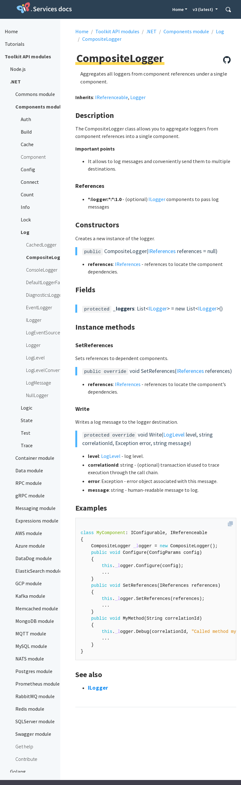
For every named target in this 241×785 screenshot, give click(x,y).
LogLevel (174, 434)
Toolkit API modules (117, 31)
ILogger (156, 199)
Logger (138, 97)
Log (220, 31)
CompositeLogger (101, 39)
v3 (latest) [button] (203, 9)
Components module (186, 31)
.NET (151, 31)
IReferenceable (111, 97)
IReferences (162, 251)
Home (178, 9)
